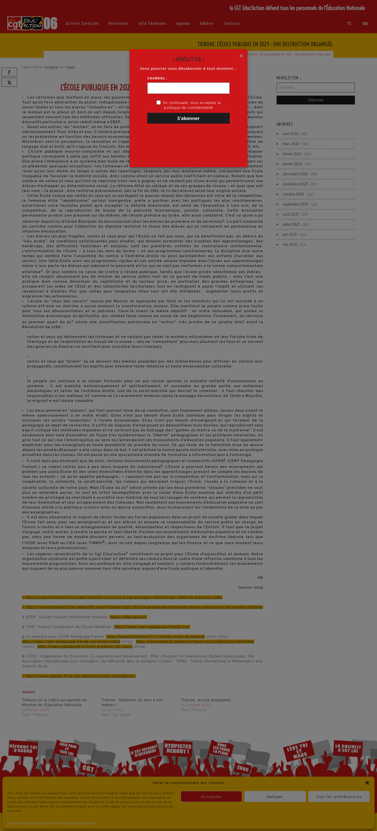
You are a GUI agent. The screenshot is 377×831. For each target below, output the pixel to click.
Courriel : (157, 78)
